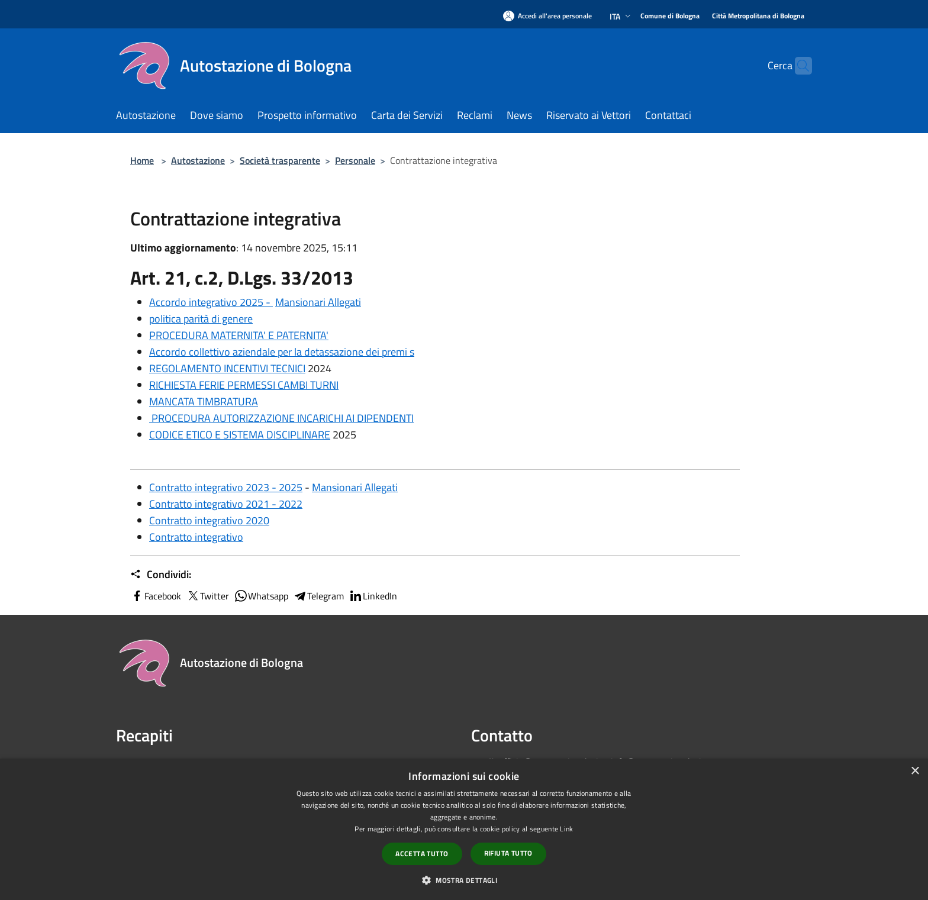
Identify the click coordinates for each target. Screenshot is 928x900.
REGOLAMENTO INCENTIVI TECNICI (227, 368)
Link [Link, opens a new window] (566, 828)
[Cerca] (798, 65)
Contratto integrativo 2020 (209, 520)
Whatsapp (261, 596)
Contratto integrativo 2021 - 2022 (225, 504)
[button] (464, 880)
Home (142, 160)
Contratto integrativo (196, 537)
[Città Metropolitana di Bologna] (758, 16)
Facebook (155, 596)
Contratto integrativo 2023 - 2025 (225, 487)
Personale (355, 160)
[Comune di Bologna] (670, 16)
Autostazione (198, 160)
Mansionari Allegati (318, 302)
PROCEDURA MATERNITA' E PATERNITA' (238, 335)
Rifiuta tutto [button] (508, 853)
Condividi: (160, 574)
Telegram (318, 596)
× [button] (914, 771)
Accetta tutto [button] (421, 853)
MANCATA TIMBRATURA (203, 401)
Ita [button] (621, 16)
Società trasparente (280, 160)
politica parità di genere (201, 319)
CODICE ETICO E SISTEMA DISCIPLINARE (239, 435)
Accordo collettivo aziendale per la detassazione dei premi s (281, 352)
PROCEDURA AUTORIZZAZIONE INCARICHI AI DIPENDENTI (281, 418)
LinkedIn (373, 596)
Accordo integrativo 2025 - (211, 302)
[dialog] (464, 829)
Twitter (207, 596)
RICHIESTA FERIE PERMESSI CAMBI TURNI (244, 385)
